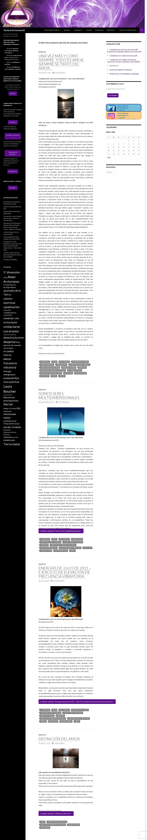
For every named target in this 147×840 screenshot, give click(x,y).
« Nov (109, 157)
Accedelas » (12, 188)
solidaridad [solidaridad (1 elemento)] (15, 437)
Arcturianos (64, 361)
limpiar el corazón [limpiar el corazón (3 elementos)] (10, 408)
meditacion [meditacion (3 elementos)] (7, 411)
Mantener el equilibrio (10, 259)
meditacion (53, 721)
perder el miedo (66, 721)
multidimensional (60, 550)
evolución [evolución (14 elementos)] (9, 378)
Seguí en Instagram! (123, 115)
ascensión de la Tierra (80, 361)
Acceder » (13, 93)
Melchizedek (45, 827)
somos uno (45, 376)
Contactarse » (12, 171)
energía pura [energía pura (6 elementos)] (9, 374)
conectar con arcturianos (79, 364)
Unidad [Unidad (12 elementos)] (16, 444)
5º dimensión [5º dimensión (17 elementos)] (11, 272)
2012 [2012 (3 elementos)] (5, 277)
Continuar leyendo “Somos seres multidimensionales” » (61, 531)
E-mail (108, 89)
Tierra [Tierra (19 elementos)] (7, 444)
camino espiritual (47, 364)
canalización (61, 364)
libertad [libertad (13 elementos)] (8, 404)
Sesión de (11, 51)
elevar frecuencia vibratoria (51, 373)
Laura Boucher (80, 373)
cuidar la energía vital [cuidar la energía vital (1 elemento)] (9, 334)
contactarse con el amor (50, 367)
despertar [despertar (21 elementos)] (9, 341)
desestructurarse (68, 367)
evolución (68, 373)
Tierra (54, 376)
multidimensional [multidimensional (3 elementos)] (9, 421)
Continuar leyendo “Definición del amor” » (56, 813)
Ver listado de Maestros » (13, 153)
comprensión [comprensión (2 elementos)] (7, 315)
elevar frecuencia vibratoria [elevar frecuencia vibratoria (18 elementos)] (10, 363)
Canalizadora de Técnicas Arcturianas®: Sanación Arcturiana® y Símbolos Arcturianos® (124, 50)
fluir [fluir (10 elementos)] (17, 378)
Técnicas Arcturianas (51, 30)
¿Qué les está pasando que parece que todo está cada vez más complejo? (12, 255)
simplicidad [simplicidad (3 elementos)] (7, 437)
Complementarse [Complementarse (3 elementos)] (9, 313)
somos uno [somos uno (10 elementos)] (9, 440)
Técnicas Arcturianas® (14, 30)
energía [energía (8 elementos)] (7, 371)
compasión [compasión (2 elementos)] (7, 310)
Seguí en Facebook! (123, 108)
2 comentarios (59, 72)
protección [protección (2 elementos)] (7, 430)
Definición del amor (59, 738)
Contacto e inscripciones (127, 30)
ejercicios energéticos (49, 547)
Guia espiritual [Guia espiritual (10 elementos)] (11, 381)
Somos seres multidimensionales (59, 395)
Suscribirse (112, 95)
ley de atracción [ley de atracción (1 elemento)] (7, 395)
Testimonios (99, 30)
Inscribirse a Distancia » (12, 136)
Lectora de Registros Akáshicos (121, 70)
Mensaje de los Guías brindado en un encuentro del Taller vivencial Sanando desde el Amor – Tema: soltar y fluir (12, 246)
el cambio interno (74, 370)
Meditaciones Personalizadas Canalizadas (124, 74)
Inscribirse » (13, 122)
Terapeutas (110, 30)
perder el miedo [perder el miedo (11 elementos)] (12, 427)
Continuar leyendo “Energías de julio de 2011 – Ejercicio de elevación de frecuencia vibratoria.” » (77, 701)
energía (43, 721)
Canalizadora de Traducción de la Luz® (123, 55)
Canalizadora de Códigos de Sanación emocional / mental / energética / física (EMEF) (123, 61)
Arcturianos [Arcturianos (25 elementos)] (11, 281)
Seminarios (78, 30)
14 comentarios (63, 402)
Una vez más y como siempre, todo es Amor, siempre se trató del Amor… (61, 62)
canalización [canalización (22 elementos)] (11, 307)
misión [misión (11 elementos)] (7, 417)
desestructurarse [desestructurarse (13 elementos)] (13, 337)
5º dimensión (45, 361)
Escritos (89, 30)
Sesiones (66, 30)
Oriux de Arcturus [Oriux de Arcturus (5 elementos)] (11, 423)
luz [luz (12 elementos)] (18, 408)
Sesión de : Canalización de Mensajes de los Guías (13, 57)
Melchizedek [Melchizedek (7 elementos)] (9, 414)
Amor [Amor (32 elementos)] (12, 277)
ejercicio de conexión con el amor (53, 370)
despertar (82, 367)
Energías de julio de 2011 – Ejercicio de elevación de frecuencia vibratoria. (65, 572)
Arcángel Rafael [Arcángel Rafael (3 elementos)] (9, 287)
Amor (54, 361)
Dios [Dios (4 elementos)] (18, 342)
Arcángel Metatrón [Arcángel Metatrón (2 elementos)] (9, 285)
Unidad (62, 376)
